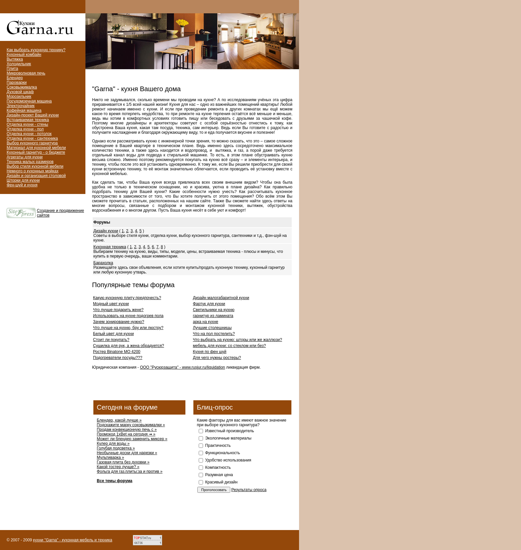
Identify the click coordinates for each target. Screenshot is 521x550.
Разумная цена (219, 474)
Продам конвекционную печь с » (126, 429)
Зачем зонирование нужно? (118, 321)
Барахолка (103, 263)
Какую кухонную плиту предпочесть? (127, 297)
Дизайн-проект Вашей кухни (33, 115)
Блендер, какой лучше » (119, 420)
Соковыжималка (22, 87)
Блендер (15, 78)
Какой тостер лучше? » (118, 466)
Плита (12, 68)
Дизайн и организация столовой (36, 175)
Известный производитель (229, 431)
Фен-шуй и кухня (22, 185)
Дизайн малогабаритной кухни (221, 297)
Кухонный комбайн (24, 54)
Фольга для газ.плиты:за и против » (129, 471)
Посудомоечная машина (29, 101)
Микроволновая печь (26, 73)
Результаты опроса (248, 489)
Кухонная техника (109, 247)
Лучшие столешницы (212, 327)
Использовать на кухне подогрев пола (128, 315)
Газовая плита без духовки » (123, 462)
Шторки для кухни (23, 180)
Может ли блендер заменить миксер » (132, 439)
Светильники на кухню (214, 309)
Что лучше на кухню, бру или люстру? (128, 327)
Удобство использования (228, 460)
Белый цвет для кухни (113, 333)
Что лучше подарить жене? (118, 309)
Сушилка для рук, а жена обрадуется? (128, 345)
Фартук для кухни (209, 303)
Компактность (218, 467)
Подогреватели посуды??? (117, 357)
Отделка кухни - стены (27, 124)
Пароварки (17, 82)
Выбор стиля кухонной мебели (35, 166)
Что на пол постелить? (214, 333)
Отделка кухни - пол (25, 129)
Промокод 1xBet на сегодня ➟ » (126, 434)
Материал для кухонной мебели (36, 147)
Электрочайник (21, 105)
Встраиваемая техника (28, 119)
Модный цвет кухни (111, 303)
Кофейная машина (24, 110)
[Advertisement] (170, 78)
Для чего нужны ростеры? (217, 357)
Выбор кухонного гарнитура (32, 143)
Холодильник (19, 64)
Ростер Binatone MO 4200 (116, 351)
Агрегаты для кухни (25, 157)
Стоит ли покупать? (111, 339)
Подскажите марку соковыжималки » (131, 425)
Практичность (218, 445)
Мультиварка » (110, 457)
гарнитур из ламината (213, 315)
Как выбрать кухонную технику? (36, 50)
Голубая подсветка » (116, 448)
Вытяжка (15, 59)
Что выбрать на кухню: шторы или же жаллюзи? (237, 339)
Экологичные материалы (228, 438)
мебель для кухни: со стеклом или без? (229, 345)
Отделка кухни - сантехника (32, 138)
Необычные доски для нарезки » (127, 453)
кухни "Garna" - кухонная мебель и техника (72, 540)
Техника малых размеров (30, 161)
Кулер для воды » (113, 443)
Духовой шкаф (20, 92)
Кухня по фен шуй (210, 351)
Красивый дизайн (221, 482)
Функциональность (222, 453)
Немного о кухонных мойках (32, 171)
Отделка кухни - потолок (29, 133)
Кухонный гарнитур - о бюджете (36, 152)
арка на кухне (205, 321)
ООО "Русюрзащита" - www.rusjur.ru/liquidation (182, 367)
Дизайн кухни (105, 231)
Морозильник (19, 96)
